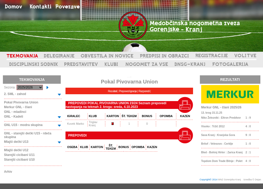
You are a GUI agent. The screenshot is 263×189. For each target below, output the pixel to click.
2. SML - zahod (15, 94)
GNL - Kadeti (13, 116)
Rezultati (112, 91)
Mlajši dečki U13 (16, 142)
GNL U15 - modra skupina (23, 125)
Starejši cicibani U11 (19, 155)
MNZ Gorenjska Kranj (229, 179)
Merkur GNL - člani (18, 107)
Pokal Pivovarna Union (21, 102)
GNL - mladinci (15, 112)
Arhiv (8, 172)
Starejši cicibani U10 (19, 159)
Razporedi (144, 91)
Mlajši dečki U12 (16, 150)
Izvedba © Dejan (253, 179)
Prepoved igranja (128, 91)
